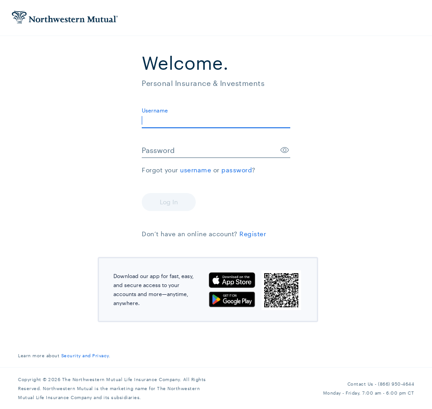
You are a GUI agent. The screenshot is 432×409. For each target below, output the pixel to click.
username (195, 170)
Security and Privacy (85, 355)
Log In (169, 202)
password (236, 170)
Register (252, 234)
